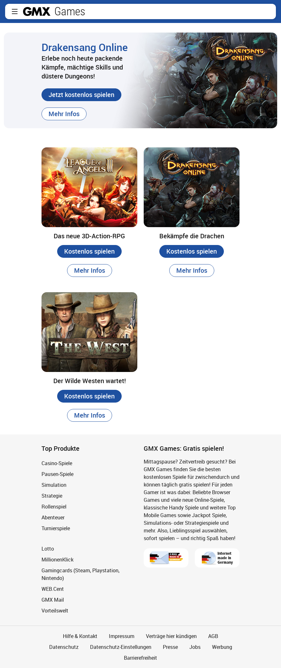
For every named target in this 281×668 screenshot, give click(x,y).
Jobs (195, 646)
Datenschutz (64, 646)
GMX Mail (53, 599)
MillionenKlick (57, 559)
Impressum (121, 636)
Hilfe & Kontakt (80, 636)
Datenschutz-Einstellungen (120, 646)
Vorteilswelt (55, 610)
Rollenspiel (54, 506)
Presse (170, 646)
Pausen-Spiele (57, 474)
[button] (15, 11)
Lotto (48, 548)
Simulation (54, 484)
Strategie (52, 495)
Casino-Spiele (57, 463)
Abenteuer (53, 517)
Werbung (222, 646)
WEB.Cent (53, 588)
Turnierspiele (56, 528)
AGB (213, 636)
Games (69, 11)
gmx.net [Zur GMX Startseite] (36, 11)
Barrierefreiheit (140, 657)
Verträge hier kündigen (171, 636)
